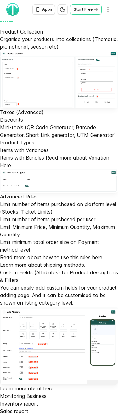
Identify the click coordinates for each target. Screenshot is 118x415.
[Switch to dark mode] (63, 9)
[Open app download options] (43, 9)
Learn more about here (26, 388)
